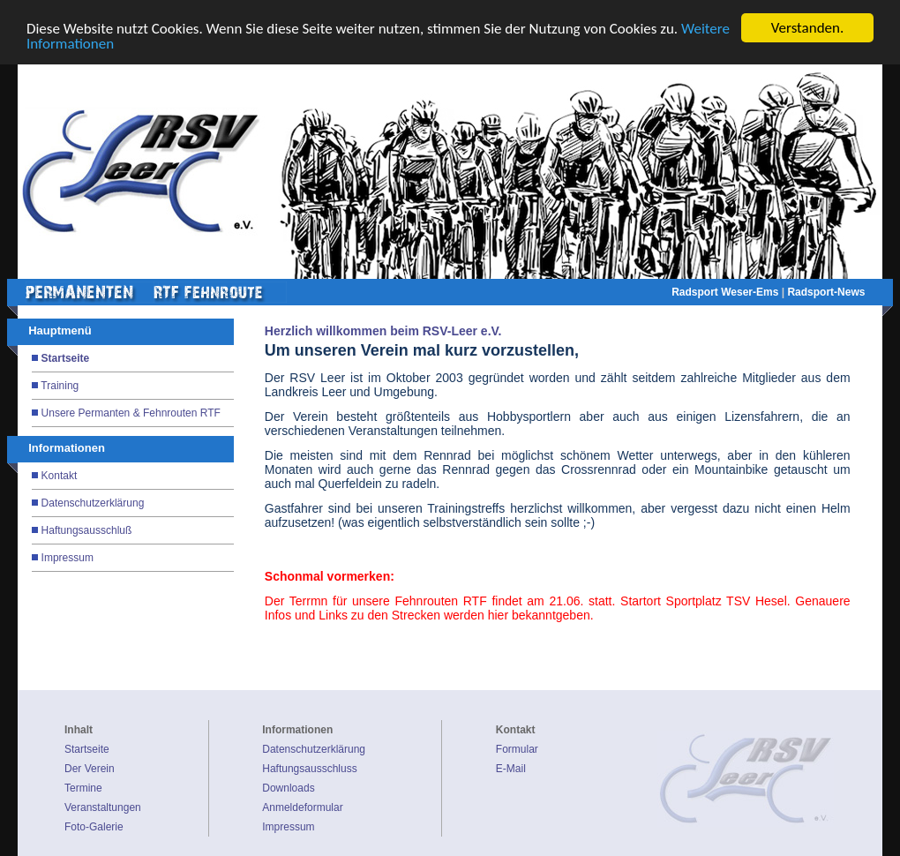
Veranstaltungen (102, 807)
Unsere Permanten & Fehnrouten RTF (131, 413)
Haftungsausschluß (86, 530)
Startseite (65, 358)
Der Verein (89, 768)
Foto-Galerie (94, 827)
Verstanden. (807, 28)
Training (60, 385)
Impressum (67, 558)
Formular (517, 749)
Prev (249, 182)
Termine (83, 788)
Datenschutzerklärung (93, 503)
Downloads (288, 788)
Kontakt (59, 475)
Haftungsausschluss (309, 768)
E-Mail (511, 768)
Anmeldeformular (302, 807)
